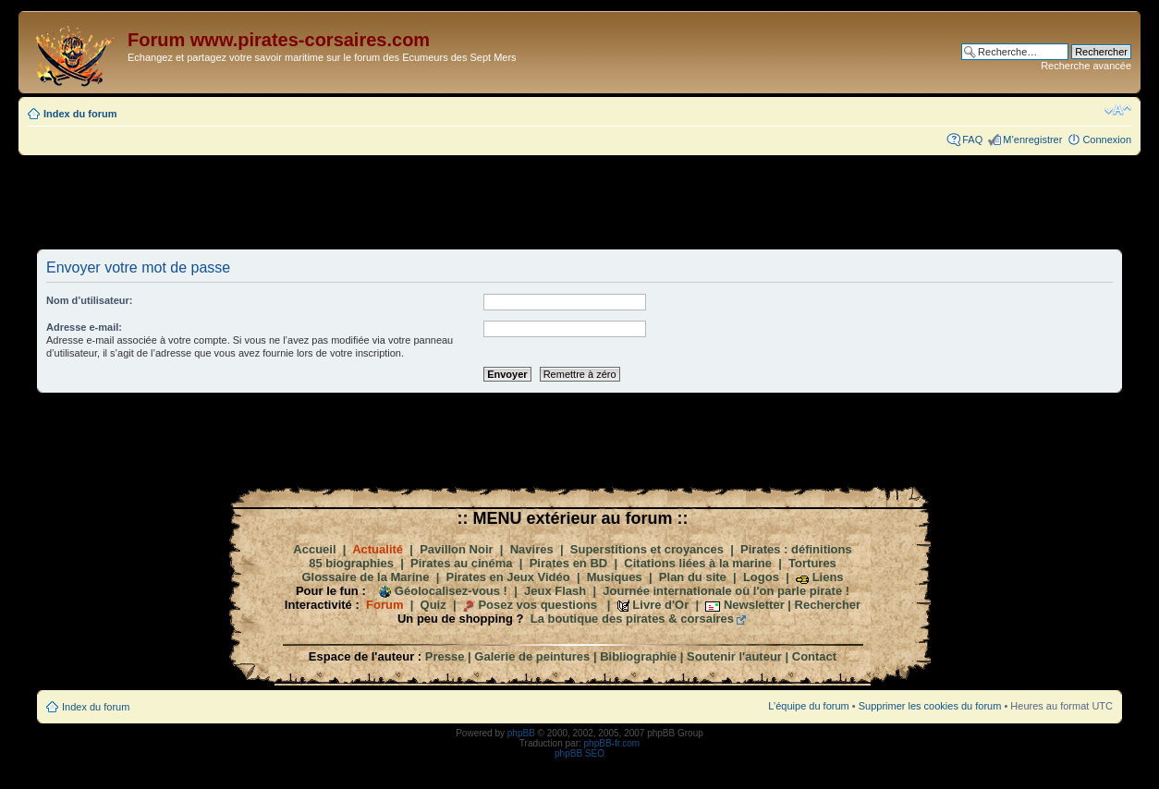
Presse (445, 656)
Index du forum (79, 113)
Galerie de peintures (532, 656)
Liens (828, 577)
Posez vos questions (537, 605)
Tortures (812, 563)
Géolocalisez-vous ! (451, 591)
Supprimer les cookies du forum (930, 705)
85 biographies (351, 563)
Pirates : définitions (796, 549)
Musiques (614, 577)
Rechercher (828, 605)
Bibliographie (638, 656)
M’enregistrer (1032, 139)
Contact (814, 656)
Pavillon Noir (456, 549)
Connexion (1106, 139)
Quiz (433, 605)
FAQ (972, 139)
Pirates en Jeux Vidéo (508, 577)
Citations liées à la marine (698, 563)
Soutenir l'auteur (734, 656)
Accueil (314, 549)
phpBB (521, 733)
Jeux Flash (555, 591)
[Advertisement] (579, 201)
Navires (532, 549)
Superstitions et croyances (647, 549)
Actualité (377, 549)
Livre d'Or (660, 605)
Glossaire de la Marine (365, 577)
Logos (761, 577)
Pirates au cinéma (461, 563)
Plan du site (692, 577)
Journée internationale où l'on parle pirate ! (726, 591)
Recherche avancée (1086, 65)
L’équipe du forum (808, 705)
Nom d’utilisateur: (89, 300)
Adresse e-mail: (84, 327)
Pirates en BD (569, 563)
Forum (384, 605)
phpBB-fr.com (612, 743)
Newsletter (754, 605)
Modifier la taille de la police (1117, 110)
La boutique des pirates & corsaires (632, 618)
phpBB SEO (579, 753)
